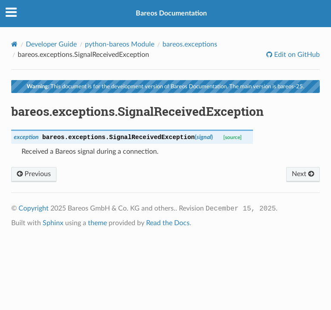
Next (303, 173)
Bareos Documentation (171, 13)
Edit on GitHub (296, 54)
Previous (34, 173)
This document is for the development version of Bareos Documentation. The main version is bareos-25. (165, 86)
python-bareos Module (119, 44)
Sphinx (53, 223)
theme (97, 223)
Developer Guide (51, 44)
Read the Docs (168, 223)
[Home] (14, 44)
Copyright (34, 208)
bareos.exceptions (189, 44)
